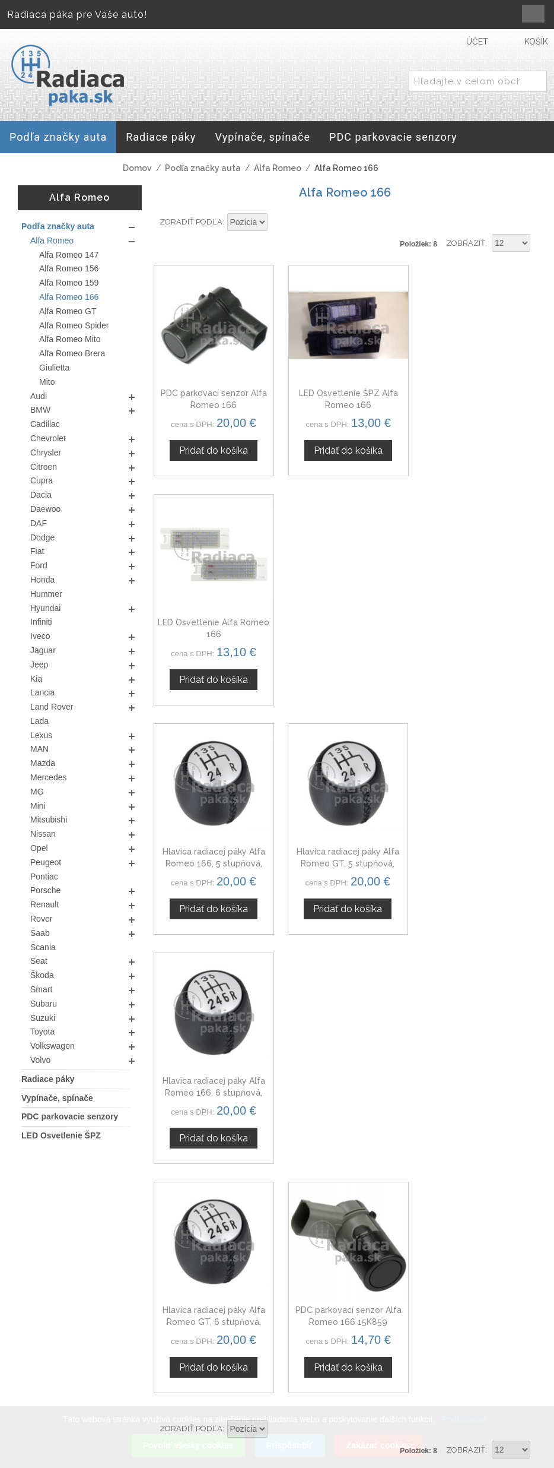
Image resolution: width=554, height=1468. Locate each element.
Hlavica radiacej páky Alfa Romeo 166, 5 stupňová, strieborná (212, 629)
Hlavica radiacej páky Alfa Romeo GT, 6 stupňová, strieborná (212, 856)
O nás (430, 1323)
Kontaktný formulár (460, 1337)
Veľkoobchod (447, 1351)
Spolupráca (443, 1365)
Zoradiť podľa (191, 221)
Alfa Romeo (277, 168)
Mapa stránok (318, 1410)
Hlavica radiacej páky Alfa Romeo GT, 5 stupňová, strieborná (345, 629)
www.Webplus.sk (309, 1460)
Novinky (435, 1379)
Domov (137, 168)
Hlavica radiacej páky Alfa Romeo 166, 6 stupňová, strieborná (477, 629)
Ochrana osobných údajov (334, 1376)
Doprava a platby (326, 1396)
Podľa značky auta (203, 168)
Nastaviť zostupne (278, 223)
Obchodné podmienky (332, 1351)
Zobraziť (465, 243)
